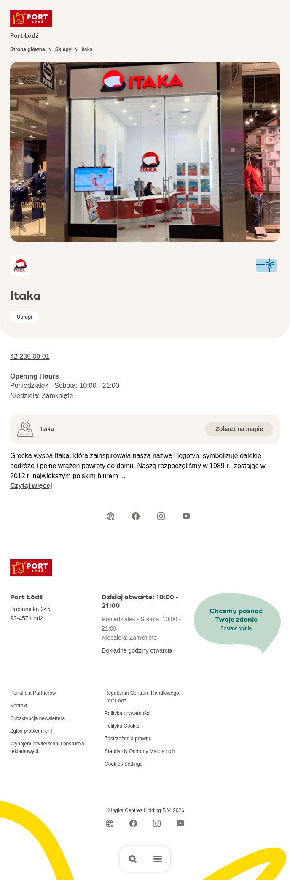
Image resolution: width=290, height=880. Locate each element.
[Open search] (132, 859)
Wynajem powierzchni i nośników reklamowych (47, 747)
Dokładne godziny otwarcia (137, 650)
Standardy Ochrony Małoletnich (140, 751)
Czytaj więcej (31, 485)
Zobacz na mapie (239, 428)
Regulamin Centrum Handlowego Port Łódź (142, 697)
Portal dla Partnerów (33, 693)
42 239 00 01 (29, 356)
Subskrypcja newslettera (37, 718)
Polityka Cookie (122, 726)
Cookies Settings (123, 764)
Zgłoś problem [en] (31, 731)
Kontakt (18, 706)
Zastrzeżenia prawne (128, 739)
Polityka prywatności (127, 713)
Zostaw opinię (236, 628)
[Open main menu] (157, 859)
